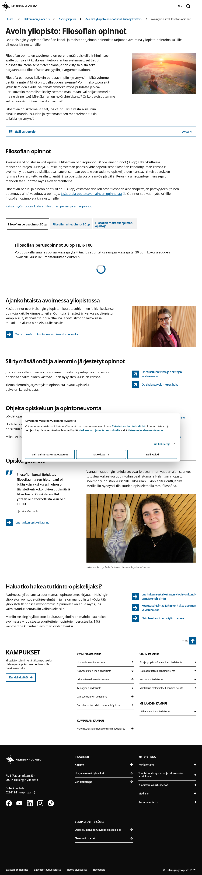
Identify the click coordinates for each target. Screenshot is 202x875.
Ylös (185, 641)
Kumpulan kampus (90, 720)
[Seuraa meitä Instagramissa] (40, 803)
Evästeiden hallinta (17, 869)
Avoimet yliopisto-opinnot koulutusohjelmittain (113, 19)
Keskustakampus (89, 654)
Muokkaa (101, 454)
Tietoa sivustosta (77, 869)
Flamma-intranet (104, 838)
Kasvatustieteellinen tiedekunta (105, 670)
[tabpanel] (101, 258)
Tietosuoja (99, 869)
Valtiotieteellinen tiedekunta (105, 696)
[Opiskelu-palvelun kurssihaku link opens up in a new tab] (155, 384)
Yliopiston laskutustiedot (167, 785)
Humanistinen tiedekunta (105, 662)
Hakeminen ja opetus (37, 19)
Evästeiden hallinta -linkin (129, 426)
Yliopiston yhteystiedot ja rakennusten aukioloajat (167, 774)
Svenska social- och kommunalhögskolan (105, 705)
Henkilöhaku (167, 764)
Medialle (167, 793)
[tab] (27, 224)
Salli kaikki (152, 454)
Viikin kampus (149, 654)
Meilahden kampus (153, 703)
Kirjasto (104, 764)
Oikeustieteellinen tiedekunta (105, 679)
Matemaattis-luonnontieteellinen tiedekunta (105, 728)
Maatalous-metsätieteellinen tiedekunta (168, 688)
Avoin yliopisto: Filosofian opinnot (171, 19)
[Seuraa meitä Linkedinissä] (30, 803)
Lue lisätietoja (161, 443)
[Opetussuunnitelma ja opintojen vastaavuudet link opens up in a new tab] (164, 374)
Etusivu (10, 19)
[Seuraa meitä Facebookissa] (9, 803)
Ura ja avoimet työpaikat (104, 773)
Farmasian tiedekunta (168, 679)
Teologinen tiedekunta (105, 688)
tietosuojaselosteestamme (145, 430)
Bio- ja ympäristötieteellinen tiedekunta (168, 662)
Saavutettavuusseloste (47, 869)
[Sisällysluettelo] (101, 132)
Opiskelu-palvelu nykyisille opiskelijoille (104, 829)
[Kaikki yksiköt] (21, 677)
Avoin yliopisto (67, 19)
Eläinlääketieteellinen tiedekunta (168, 670)
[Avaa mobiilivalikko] (197, 6)
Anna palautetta (167, 802)
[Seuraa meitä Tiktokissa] (51, 803)
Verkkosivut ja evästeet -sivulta (99, 430)
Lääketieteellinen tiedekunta (168, 711)
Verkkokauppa (104, 781)
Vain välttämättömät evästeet (50, 454)
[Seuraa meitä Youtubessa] (19, 803)
